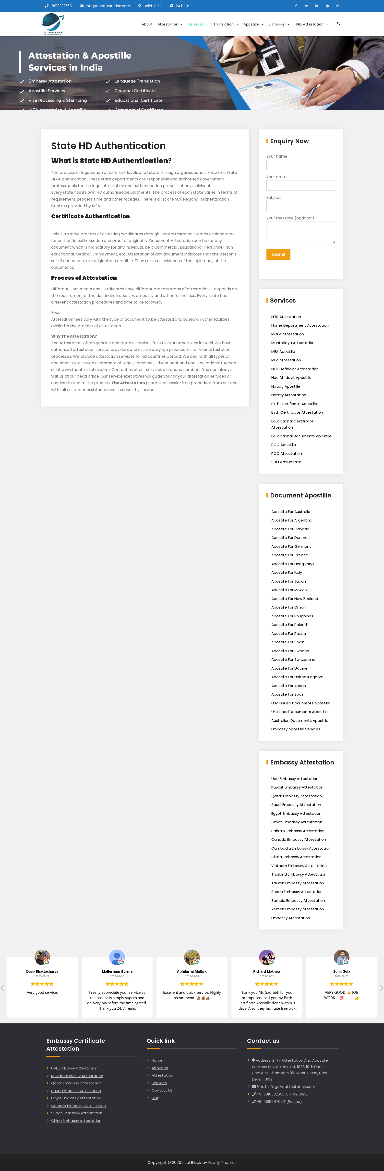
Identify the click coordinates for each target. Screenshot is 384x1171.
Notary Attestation (288, 394)
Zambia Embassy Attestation (298, 900)
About (147, 24)
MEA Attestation (286, 360)
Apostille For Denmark (291, 537)
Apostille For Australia (290, 511)
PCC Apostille (283, 444)
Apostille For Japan (288, 581)
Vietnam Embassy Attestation (299, 865)
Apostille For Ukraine (289, 668)
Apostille (254, 24)
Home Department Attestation (300, 325)
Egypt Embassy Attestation (296, 813)
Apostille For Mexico (289, 589)
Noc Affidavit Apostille (291, 377)
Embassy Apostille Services (295, 729)
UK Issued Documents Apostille (299, 711)
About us (160, 1067)
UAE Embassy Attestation (74, 1068)
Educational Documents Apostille (301, 436)
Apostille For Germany (291, 546)
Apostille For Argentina (291, 520)
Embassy (279, 24)
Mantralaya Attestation (292, 342)
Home (157, 1060)
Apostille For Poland (289, 624)
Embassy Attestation (290, 917)
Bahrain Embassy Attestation (297, 830)
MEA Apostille (283, 351)
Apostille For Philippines (292, 616)
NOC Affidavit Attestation (295, 368)
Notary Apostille (285, 386)
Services (198, 24)
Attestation (170, 24)
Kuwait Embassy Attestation (297, 787)
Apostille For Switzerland (293, 659)
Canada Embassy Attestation (298, 839)
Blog (155, 1097)
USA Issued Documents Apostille (300, 703)
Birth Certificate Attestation (297, 412)
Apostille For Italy (286, 572)
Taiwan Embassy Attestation (297, 883)
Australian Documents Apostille (299, 720)
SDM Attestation (286, 462)
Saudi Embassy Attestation (296, 804)
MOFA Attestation (287, 334)
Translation (226, 24)
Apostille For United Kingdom (297, 676)
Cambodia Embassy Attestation (301, 848)
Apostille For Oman (288, 607)
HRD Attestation (312, 24)
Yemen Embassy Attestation (297, 909)
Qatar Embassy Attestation (296, 796)
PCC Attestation (286, 453)
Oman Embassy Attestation (296, 822)
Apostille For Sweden (290, 650)
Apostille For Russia (288, 633)
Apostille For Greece (289, 555)
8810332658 (62, 5)
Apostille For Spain (287, 642)
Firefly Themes (222, 1162)
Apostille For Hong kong (292, 563)
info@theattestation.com (108, 5)
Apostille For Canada (290, 529)
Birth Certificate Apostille (294, 403)
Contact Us (162, 1090)
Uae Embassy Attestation (294, 778)
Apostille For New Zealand (294, 598)
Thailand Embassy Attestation (298, 874)
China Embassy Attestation (296, 856)
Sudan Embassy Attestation (297, 891)
